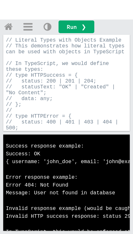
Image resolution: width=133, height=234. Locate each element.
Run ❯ (76, 27)
